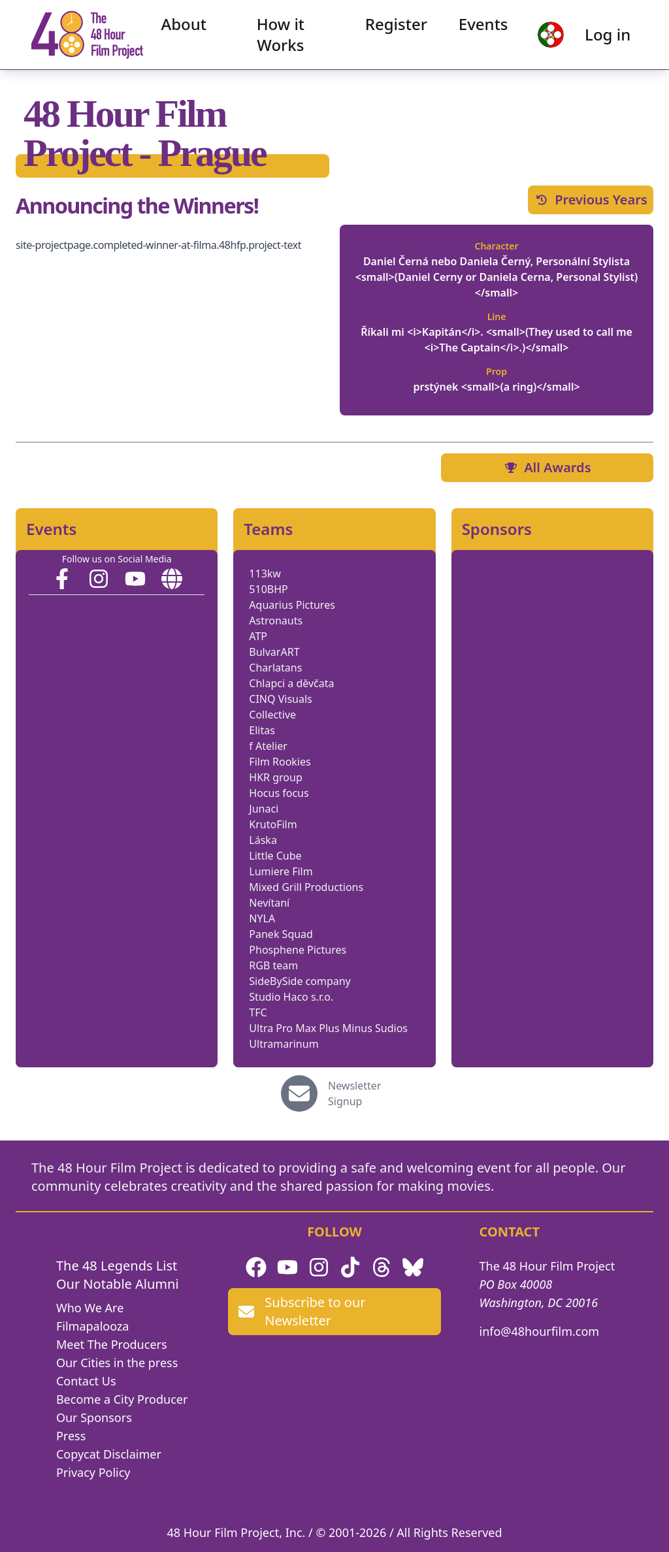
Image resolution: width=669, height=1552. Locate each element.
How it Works (280, 36)
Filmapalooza (92, 1326)
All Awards (547, 467)
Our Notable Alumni (117, 1284)
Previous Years (590, 199)
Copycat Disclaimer (108, 1454)
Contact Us (86, 1381)
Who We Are (89, 1308)
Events (481, 26)
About (186, 26)
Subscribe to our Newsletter (301, 1311)
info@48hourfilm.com (540, 1331)
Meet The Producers (111, 1344)
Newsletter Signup (354, 1093)
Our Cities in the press (117, 1362)
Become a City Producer (122, 1399)
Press (71, 1436)
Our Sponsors (94, 1417)
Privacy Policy (93, 1472)
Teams (268, 529)
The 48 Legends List (116, 1265)
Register (394, 26)
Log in (604, 36)
